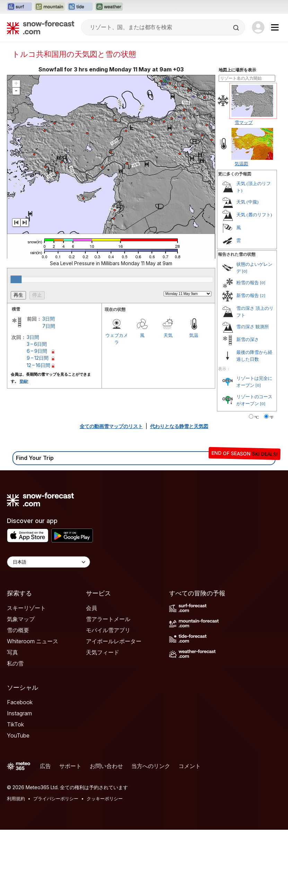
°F (271, 417)
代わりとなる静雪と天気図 (179, 426)
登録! (23, 381)
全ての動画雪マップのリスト (111, 426)
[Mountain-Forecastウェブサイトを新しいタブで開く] (50, 6)
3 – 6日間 (37, 344)
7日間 (48, 326)
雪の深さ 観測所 (252, 326)
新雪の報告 (247, 295)
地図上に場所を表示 (237, 70)
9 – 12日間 (38, 358)
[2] (262, 295)
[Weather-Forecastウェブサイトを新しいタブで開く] (109, 6)
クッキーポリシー (105, 798)
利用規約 (16, 798)
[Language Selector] (48, 562)
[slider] (15, 279)
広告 (45, 765)
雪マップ (244, 122)
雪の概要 (18, 630)
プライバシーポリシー (55, 798)
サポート (70, 765)
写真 (12, 652)
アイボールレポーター (113, 641)
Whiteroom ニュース (32, 641)
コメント (189, 765)
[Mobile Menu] (275, 27)
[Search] (237, 28)
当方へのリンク (150, 765)
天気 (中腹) (247, 201)
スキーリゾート (26, 607)
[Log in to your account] (258, 27)
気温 (193, 335)
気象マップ (21, 619)
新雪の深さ (247, 339)
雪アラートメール (108, 619)
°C (256, 417)
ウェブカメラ (116, 338)
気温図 (241, 163)
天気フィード (102, 652)
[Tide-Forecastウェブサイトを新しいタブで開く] (80, 6)
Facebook (20, 702)
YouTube (18, 735)
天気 (168, 335)
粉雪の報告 (247, 282)
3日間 (48, 319)
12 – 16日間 (38, 365)
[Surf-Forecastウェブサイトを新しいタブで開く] (19, 6)
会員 (91, 607)
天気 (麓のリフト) (254, 214)
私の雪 (15, 663)
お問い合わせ (106, 765)
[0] (244, 271)
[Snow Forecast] (40, 27)
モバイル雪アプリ (108, 630)
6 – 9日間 (37, 351)
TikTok (15, 724)
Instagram (19, 713)
